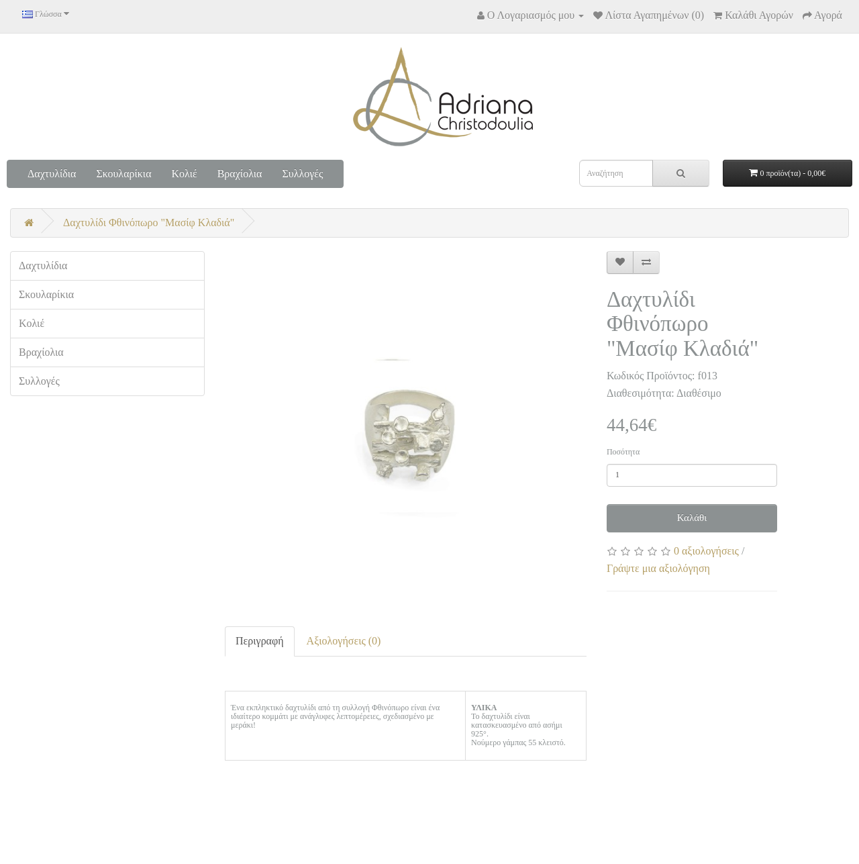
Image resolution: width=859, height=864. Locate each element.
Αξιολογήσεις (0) (344, 640)
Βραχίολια (239, 173)
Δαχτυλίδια (52, 173)
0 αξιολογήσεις (706, 551)
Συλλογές (302, 173)
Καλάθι (692, 517)
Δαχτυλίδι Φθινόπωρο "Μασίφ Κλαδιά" (148, 222)
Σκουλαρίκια (123, 173)
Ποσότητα (623, 452)
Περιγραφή (260, 640)
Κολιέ (184, 173)
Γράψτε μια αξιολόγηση (658, 568)
